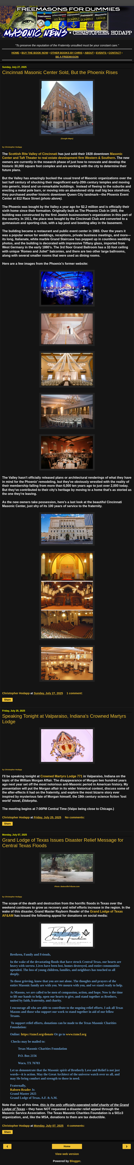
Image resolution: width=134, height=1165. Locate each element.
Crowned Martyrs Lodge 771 (61, 776)
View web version (67, 1154)
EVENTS (101, 52)
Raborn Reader (20, 1089)
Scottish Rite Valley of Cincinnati (33, 154)
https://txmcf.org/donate (37, 1034)
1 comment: (75, 693)
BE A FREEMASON (67, 56)
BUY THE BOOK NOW (35, 52)
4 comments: (76, 1125)
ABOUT (89, 52)
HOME (15, 52)
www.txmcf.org (76, 1034)
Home (67, 1146)
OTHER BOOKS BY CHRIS (66, 52)
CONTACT (115, 52)
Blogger (75, 1161)
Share (7, 699)
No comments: (75, 817)
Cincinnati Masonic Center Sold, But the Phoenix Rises (60, 72)
